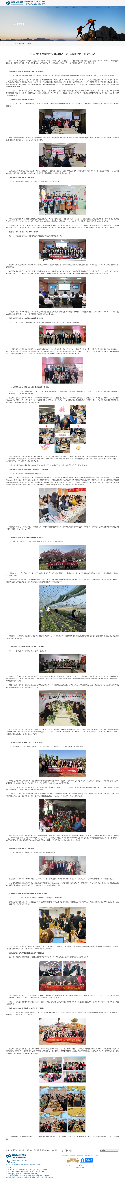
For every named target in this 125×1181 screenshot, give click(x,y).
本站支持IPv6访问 (79, 1167)
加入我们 (107, 8)
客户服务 (85, 8)
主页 (14, 43)
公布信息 (50, 1177)
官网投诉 (9, 1167)
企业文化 (29, 43)
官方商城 (42, 1)
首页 (48, 8)
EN (118, 7)
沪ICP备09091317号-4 (72, 1165)
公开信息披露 (97, 8)
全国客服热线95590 (31, 1)
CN (115, 7)
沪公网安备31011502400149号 (86, 1165)
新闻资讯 (65, 8)
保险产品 (75, 8)
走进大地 (56, 8)
